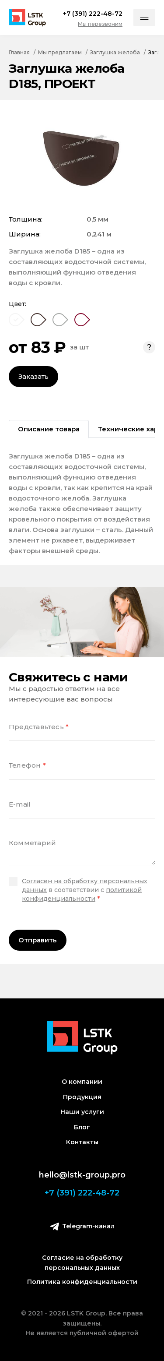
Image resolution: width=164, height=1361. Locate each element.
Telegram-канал (82, 1226)
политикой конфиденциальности (82, 894)
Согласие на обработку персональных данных (82, 1262)
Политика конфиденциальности (82, 1282)
